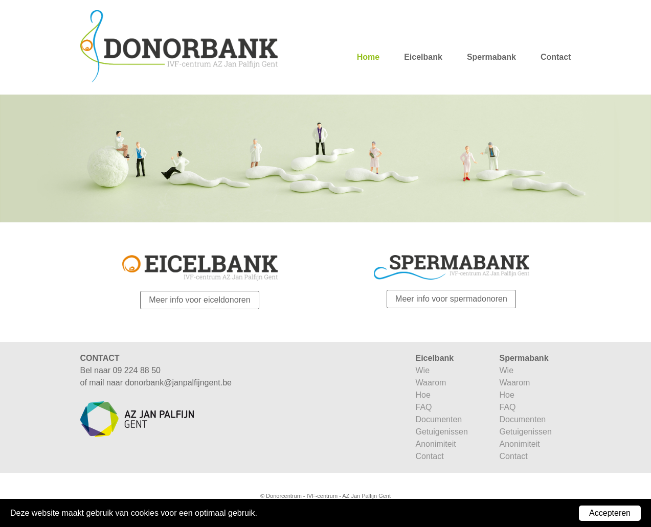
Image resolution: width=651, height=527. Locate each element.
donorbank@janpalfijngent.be (178, 382)
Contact (556, 57)
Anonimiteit (436, 444)
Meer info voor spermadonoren (451, 298)
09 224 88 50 (137, 370)
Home (368, 57)
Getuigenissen (442, 431)
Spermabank (491, 57)
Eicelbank (423, 57)
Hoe (423, 395)
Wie (423, 370)
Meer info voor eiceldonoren (199, 299)
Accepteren (610, 513)
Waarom (431, 382)
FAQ (424, 407)
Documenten (439, 419)
